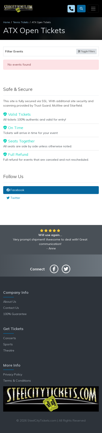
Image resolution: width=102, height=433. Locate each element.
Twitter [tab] (13, 198)
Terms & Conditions (17, 380)
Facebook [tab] (15, 190)
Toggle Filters (86, 51)
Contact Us (11, 308)
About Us (9, 302)
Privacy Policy (12, 374)
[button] (81, 8)
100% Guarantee (15, 314)
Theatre (8, 350)
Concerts (9, 338)
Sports (8, 344)
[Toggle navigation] (93, 8)
